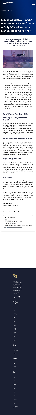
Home (3, 11)
